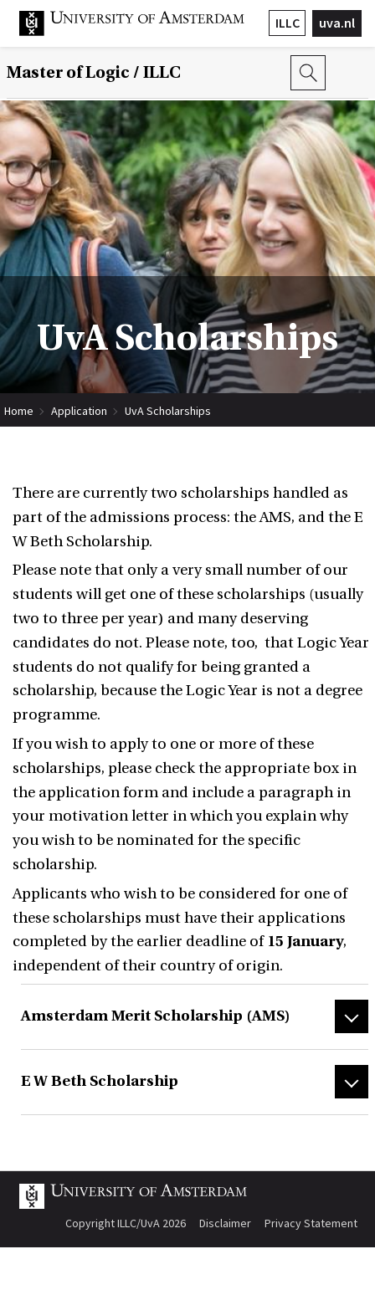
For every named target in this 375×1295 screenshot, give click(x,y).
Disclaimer (225, 1223)
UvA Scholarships (168, 410)
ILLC (287, 22)
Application (79, 410)
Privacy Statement (311, 1223)
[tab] (194, 1017)
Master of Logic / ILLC (94, 72)
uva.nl (337, 22)
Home (18, 410)
